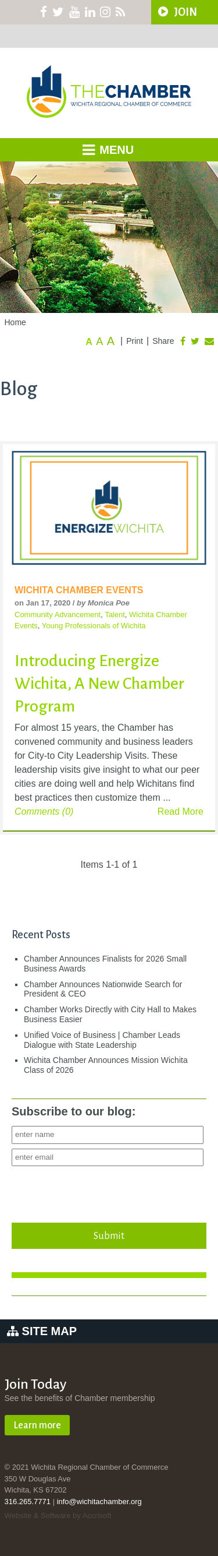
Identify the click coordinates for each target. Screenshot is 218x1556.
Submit (109, 1235)
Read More (180, 811)
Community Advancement (58, 614)
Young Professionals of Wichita (94, 625)
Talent (115, 614)
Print (134, 341)
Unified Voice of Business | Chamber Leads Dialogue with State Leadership (102, 1040)
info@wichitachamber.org (99, 1501)
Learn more (37, 1425)
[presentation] (100, 1191)
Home (15, 322)
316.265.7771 (28, 1501)
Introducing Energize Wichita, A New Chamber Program (99, 683)
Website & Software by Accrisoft (58, 1515)
